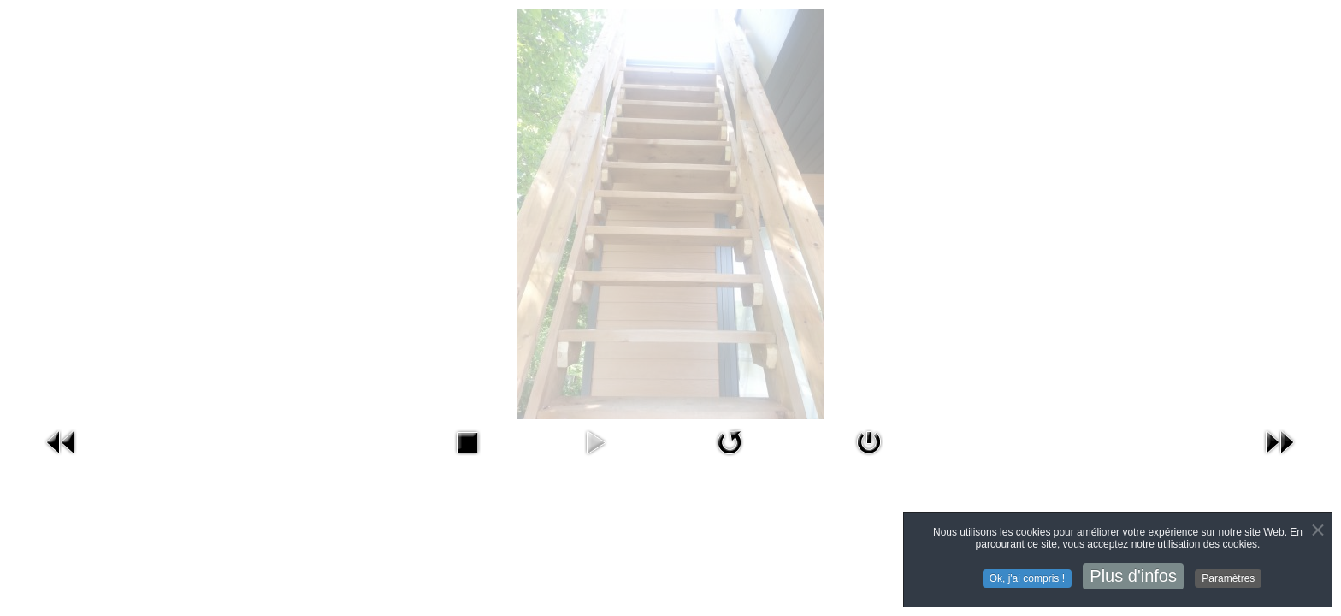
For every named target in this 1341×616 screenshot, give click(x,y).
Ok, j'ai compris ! (1027, 579)
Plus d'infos (1133, 576)
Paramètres (1228, 579)
